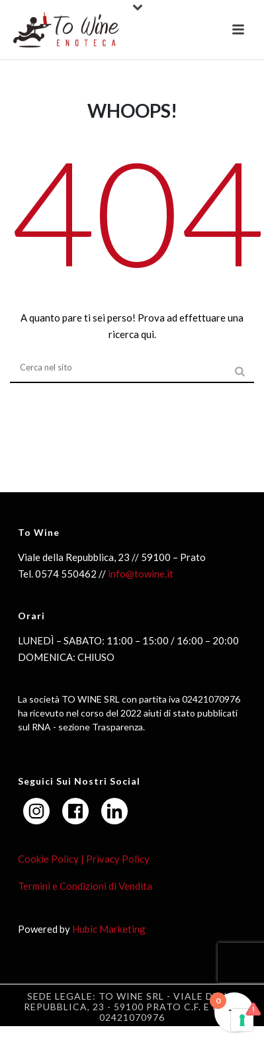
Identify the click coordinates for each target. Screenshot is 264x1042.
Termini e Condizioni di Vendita (85, 886)
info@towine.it (140, 574)
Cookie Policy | (51, 859)
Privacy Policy (117, 859)
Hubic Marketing (109, 929)
